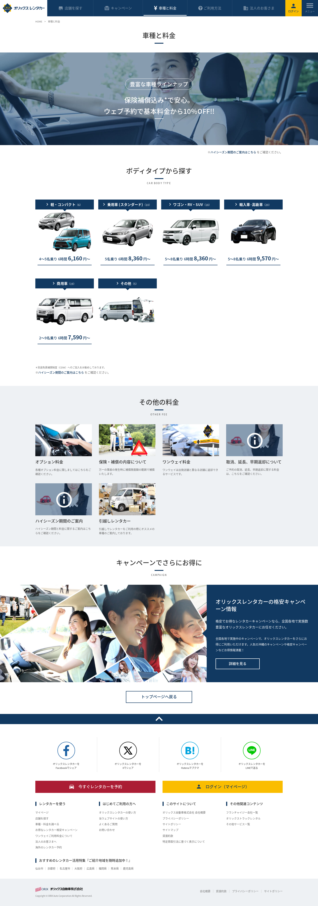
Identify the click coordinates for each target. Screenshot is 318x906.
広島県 (91, 869)
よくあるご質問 (108, 824)
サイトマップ (170, 830)
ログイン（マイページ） (223, 787)
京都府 (51, 869)
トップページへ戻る (159, 697)
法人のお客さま (258, 8)
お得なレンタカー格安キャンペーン (56, 830)
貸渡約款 (168, 836)
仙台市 (39, 869)
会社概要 (205, 891)
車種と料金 (164, 8)
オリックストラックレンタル (243, 818)
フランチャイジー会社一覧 (242, 812)
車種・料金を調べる (47, 824)
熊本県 (115, 869)
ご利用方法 (209, 8)
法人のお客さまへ (46, 842)
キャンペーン (118, 8)
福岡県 (103, 869)
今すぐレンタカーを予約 (95, 787)
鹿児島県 (128, 869)
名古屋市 (65, 869)
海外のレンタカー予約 (48, 847)
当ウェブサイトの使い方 (113, 818)
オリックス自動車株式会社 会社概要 (184, 812)
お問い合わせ (107, 830)
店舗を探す (42, 818)
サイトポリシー (172, 824)
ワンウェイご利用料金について (53, 836)
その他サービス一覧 (238, 824)
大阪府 (78, 869)
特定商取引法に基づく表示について (184, 842)
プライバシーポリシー (176, 818)
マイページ (42, 812)
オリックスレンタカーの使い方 (117, 812)
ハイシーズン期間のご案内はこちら (233, 152)
